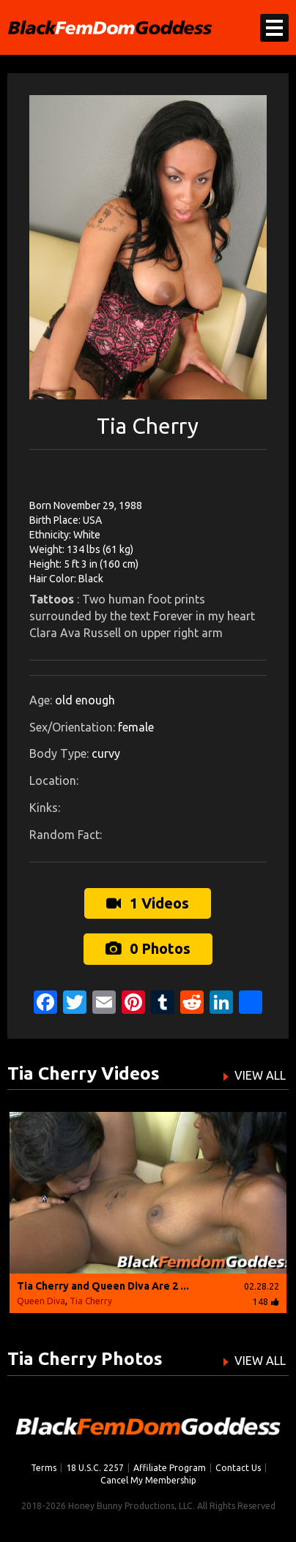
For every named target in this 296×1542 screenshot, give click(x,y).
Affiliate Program (169, 1468)
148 (266, 1301)
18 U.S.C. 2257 (95, 1468)
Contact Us (238, 1468)
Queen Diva (41, 1301)
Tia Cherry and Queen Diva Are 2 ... (103, 1286)
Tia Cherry (91, 1301)
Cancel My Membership (148, 1480)
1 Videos (147, 903)
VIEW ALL (260, 1075)
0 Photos (148, 948)
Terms (43, 1468)
